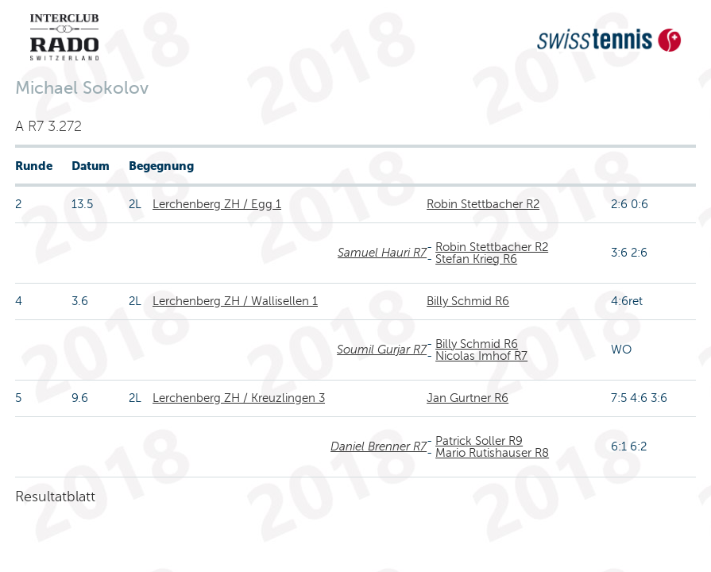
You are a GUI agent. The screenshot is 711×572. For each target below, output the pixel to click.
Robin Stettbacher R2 (483, 204)
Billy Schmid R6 (468, 301)
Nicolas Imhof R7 (481, 356)
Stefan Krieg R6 (476, 259)
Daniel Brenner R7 (378, 446)
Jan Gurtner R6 (467, 398)
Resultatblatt (55, 496)
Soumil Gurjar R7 (382, 349)
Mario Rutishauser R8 (492, 452)
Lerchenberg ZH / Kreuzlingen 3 (239, 398)
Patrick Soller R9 (479, 441)
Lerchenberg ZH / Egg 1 (217, 204)
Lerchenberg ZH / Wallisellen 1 (235, 301)
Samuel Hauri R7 (382, 252)
